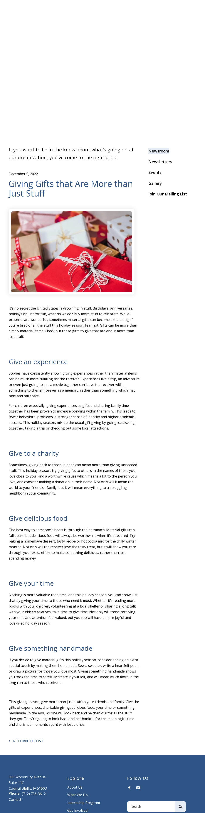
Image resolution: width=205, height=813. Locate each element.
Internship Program (83, 802)
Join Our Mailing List (167, 194)
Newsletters (160, 161)
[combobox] (151, 806)
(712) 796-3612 (34, 793)
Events (154, 172)
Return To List (28, 741)
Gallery (155, 183)
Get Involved (77, 810)
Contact (15, 799)
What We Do (77, 794)
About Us (74, 787)
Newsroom (158, 151)
